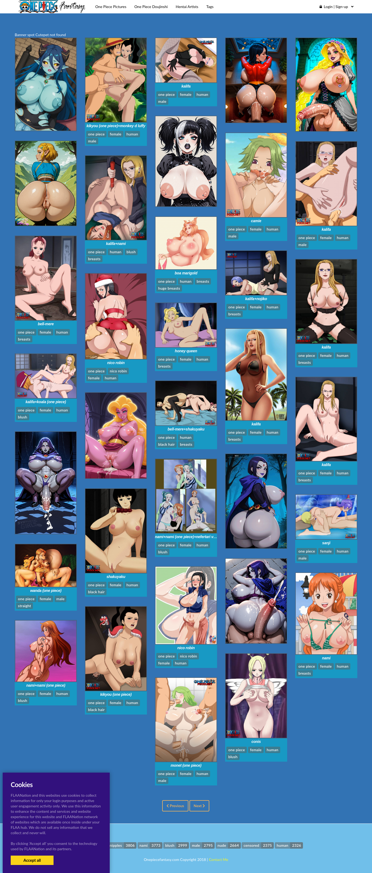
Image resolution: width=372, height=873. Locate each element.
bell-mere (46, 324)
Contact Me (218, 859)
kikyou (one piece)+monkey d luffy (115, 126)
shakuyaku (116, 577)
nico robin (116, 363)
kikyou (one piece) (115, 694)
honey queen (186, 351)
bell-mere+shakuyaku (186, 429)
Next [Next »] (199, 805)
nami (326, 658)
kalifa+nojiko (256, 299)
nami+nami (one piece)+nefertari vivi (186, 537)
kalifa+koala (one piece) (46, 402)
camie (256, 221)
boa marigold (186, 273)
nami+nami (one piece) (45, 685)
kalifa (186, 86)
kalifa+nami (116, 243)
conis (256, 741)
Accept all (32, 860)
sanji (326, 543)
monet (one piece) (185, 765)
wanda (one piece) (46, 590)
